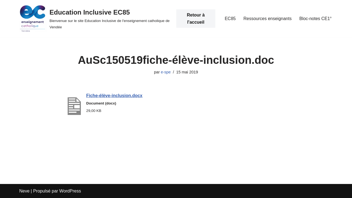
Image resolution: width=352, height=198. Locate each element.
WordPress (70, 191)
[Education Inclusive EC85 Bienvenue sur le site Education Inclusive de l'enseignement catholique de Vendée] (95, 18)
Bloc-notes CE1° (315, 18)
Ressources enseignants (267, 18)
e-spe (166, 72)
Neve (24, 191)
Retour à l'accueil (196, 18)
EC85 (230, 18)
